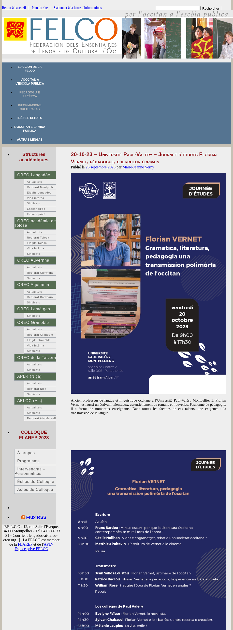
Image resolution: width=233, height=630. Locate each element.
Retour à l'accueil (14, 8)
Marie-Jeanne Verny (138, 167)
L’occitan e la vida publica (29, 129)
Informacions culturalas (29, 107)
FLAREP (25, 544)
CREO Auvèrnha (33, 260)
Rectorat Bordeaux (40, 297)
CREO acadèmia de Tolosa (35, 223)
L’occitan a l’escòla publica (29, 81)
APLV (49, 544)
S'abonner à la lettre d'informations (78, 8)
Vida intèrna (35, 197)
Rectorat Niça (36, 388)
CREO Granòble (33, 322)
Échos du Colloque (35, 482)
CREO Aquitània (33, 285)
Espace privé (36, 214)
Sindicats (33, 203)
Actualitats (34, 181)
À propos (26, 453)
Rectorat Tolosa (38, 237)
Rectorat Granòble (40, 334)
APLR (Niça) (29, 376)
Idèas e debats (29, 118)
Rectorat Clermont (40, 272)
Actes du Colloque (35, 489)
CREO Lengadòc (33, 175)
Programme (28, 461)
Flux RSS (36, 517)
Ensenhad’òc (36, 208)
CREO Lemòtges (33, 309)
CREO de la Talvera (36, 358)
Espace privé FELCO (31, 549)
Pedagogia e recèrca (29, 94)
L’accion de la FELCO (30, 69)
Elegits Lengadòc (39, 192)
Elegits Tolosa (37, 242)
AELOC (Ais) (29, 401)
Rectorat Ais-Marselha (42, 418)
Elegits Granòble (39, 340)
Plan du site (40, 8)
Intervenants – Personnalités (30, 471)
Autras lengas (29, 139)
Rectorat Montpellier (41, 187)
